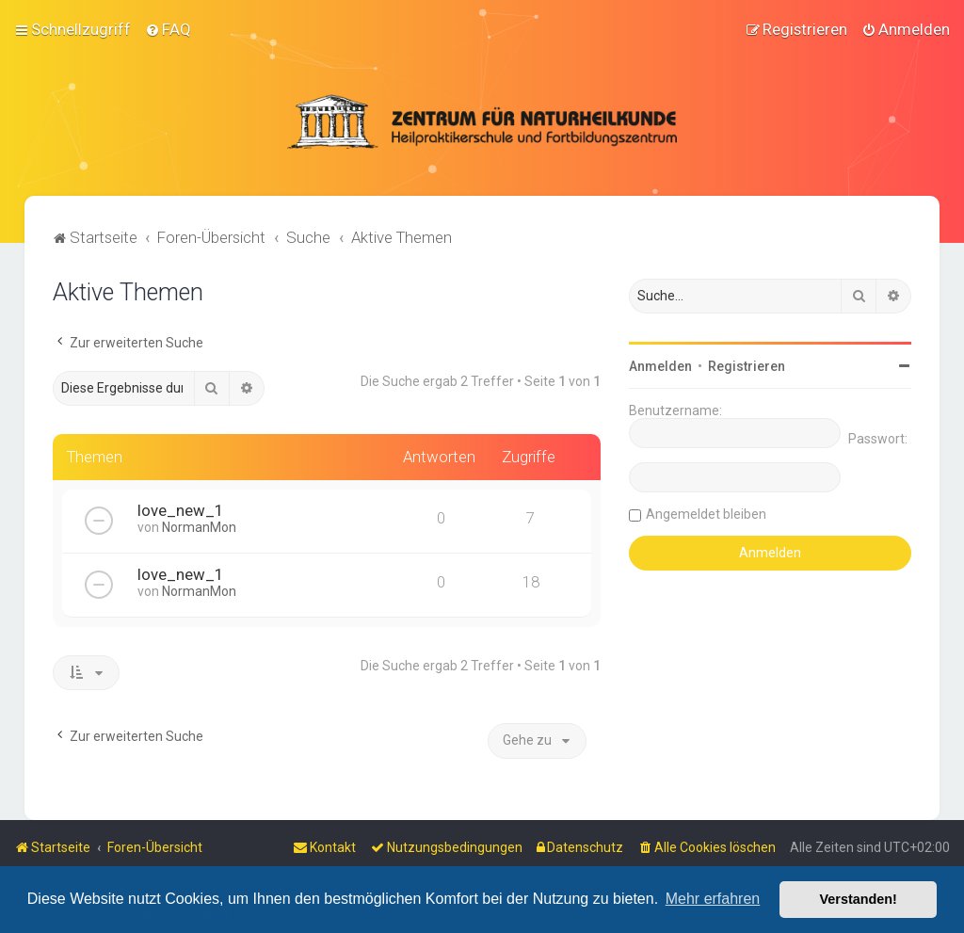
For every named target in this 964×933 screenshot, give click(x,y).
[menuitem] (168, 29)
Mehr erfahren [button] (713, 899)
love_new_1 (180, 510)
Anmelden (660, 366)
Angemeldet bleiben (706, 514)
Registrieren (746, 366)
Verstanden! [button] (858, 899)
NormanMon (199, 527)
